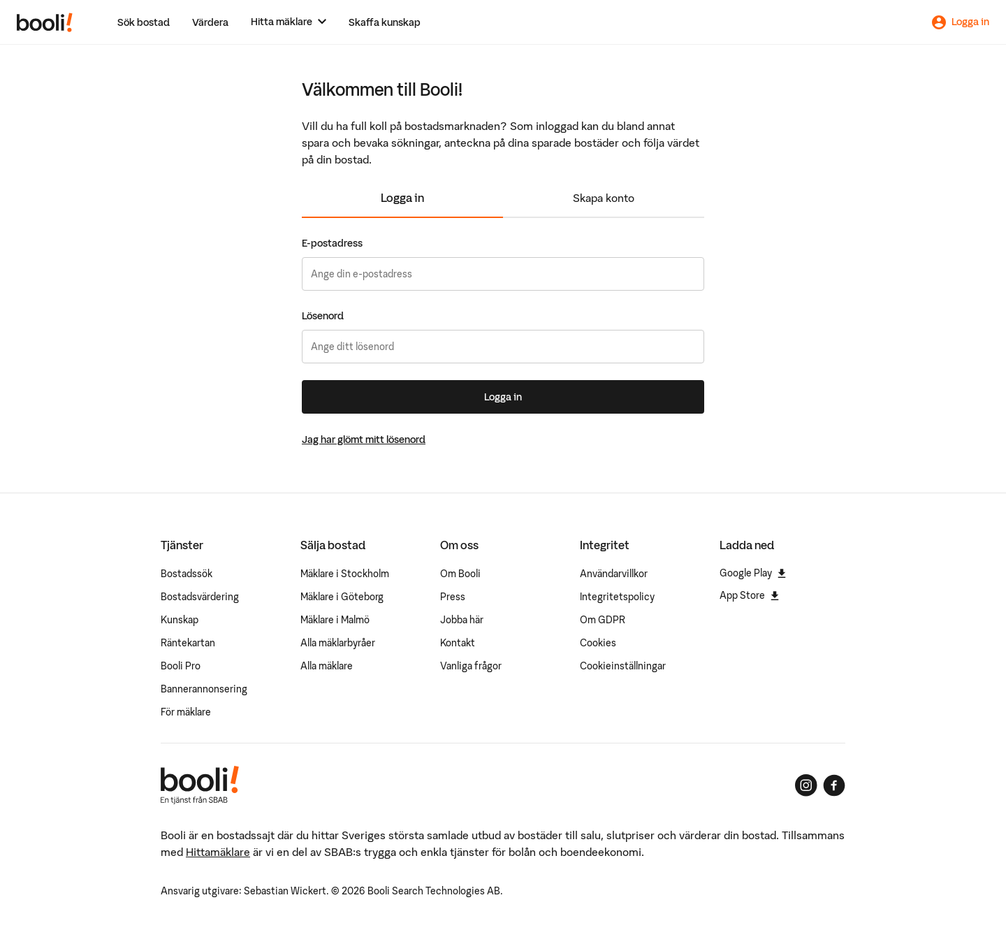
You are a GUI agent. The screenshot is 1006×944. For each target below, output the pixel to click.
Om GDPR (602, 619)
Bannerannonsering (204, 689)
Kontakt (457, 643)
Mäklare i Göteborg (342, 596)
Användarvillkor (614, 573)
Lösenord (323, 316)
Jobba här (461, 619)
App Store (749, 595)
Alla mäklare (326, 666)
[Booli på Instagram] (806, 785)
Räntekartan (188, 643)
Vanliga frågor (471, 666)
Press (452, 596)
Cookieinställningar (623, 666)
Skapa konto (603, 198)
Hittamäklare (218, 852)
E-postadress (332, 243)
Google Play (753, 573)
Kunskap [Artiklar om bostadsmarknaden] (179, 619)
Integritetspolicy (617, 596)
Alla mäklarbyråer (337, 643)
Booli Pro (181, 666)
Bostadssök (186, 573)
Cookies (598, 643)
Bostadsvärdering (200, 596)
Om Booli (460, 573)
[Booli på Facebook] (834, 785)
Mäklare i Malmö (335, 619)
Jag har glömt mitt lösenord (363, 439)
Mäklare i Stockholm (344, 573)
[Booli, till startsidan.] (45, 22)
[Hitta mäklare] (288, 22)
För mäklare (186, 712)
